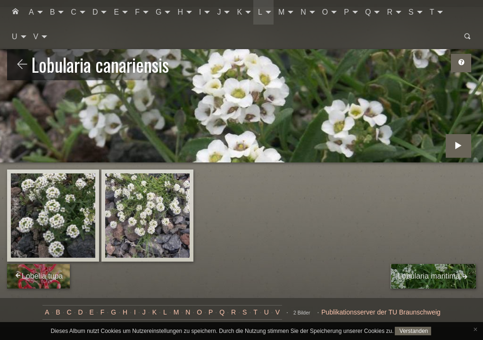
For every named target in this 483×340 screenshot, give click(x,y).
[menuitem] (15, 12)
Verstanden (413, 331)
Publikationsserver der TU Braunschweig (381, 312)
